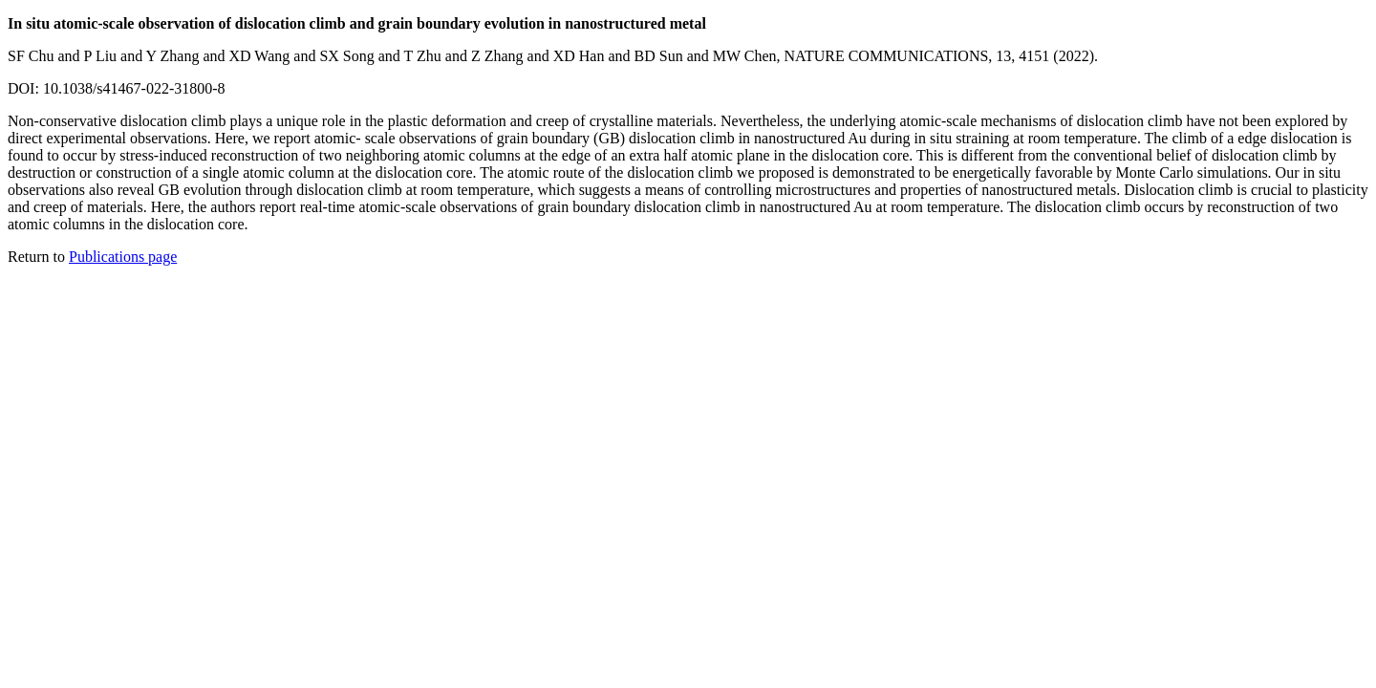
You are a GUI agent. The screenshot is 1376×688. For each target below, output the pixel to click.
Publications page (123, 256)
